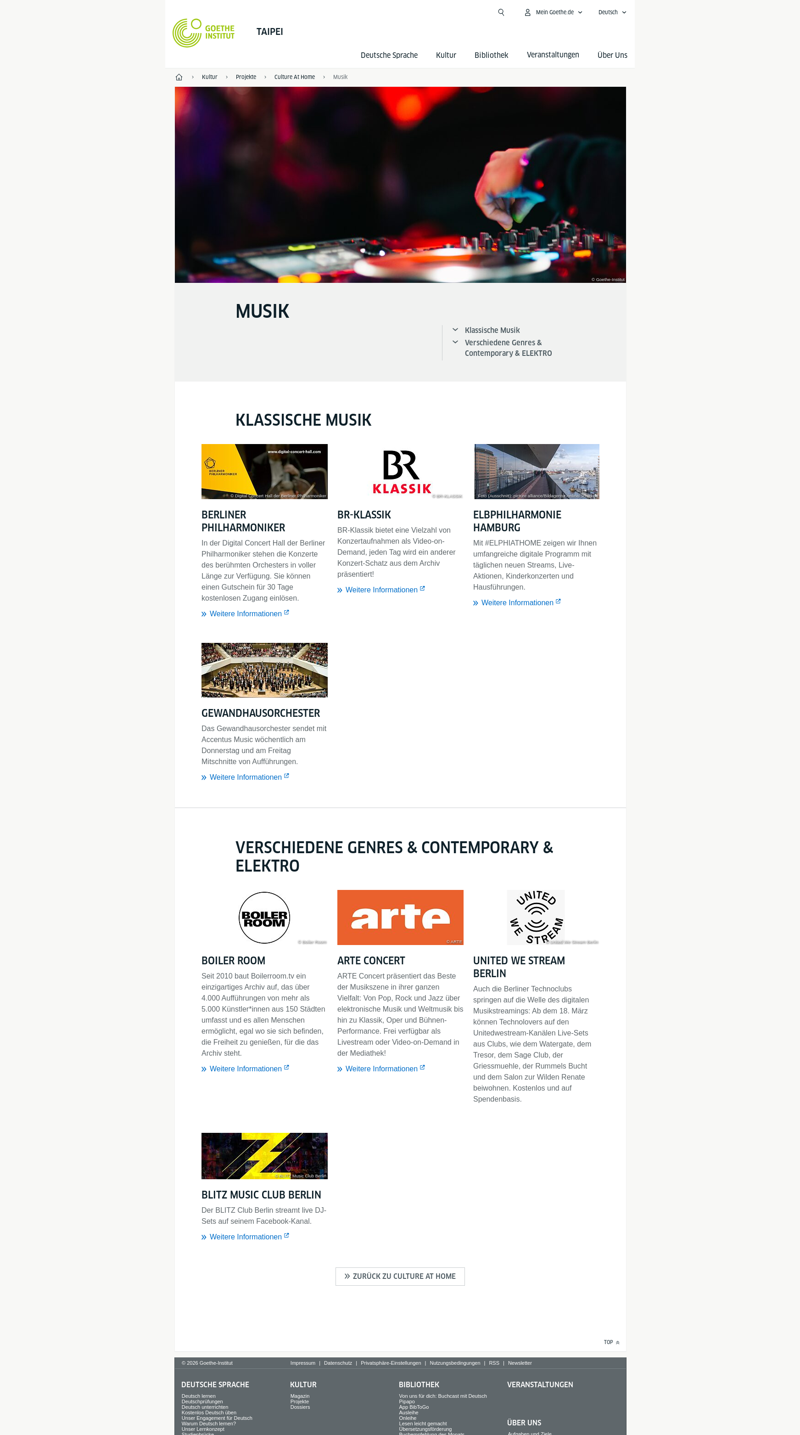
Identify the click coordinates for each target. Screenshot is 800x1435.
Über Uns (612, 55)
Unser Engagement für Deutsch (217, 1418)
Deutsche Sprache (389, 55)
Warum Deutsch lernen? (209, 1423)
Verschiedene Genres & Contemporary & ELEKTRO (508, 348)
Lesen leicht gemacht (423, 1423)
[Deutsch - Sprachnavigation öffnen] (612, 12)
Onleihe (408, 1418)
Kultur (446, 55)
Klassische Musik (492, 330)
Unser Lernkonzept (203, 1429)
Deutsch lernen (199, 1396)
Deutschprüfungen (202, 1401)
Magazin (300, 1396)
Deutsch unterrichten (205, 1407)
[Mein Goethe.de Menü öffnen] (553, 12)
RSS (494, 1363)
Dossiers (300, 1407)
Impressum (303, 1363)
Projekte (300, 1401)
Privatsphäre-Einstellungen (391, 1363)
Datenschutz (338, 1363)
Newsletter (520, 1363)
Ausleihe (409, 1412)
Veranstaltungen (540, 1384)
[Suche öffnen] (501, 12)
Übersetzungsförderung (425, 1429)
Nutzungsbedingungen (455, 1363)
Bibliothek (492, 55)
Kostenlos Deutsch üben (209, 1412)
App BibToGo (414, 1407)
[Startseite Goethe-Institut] (204, 33)
